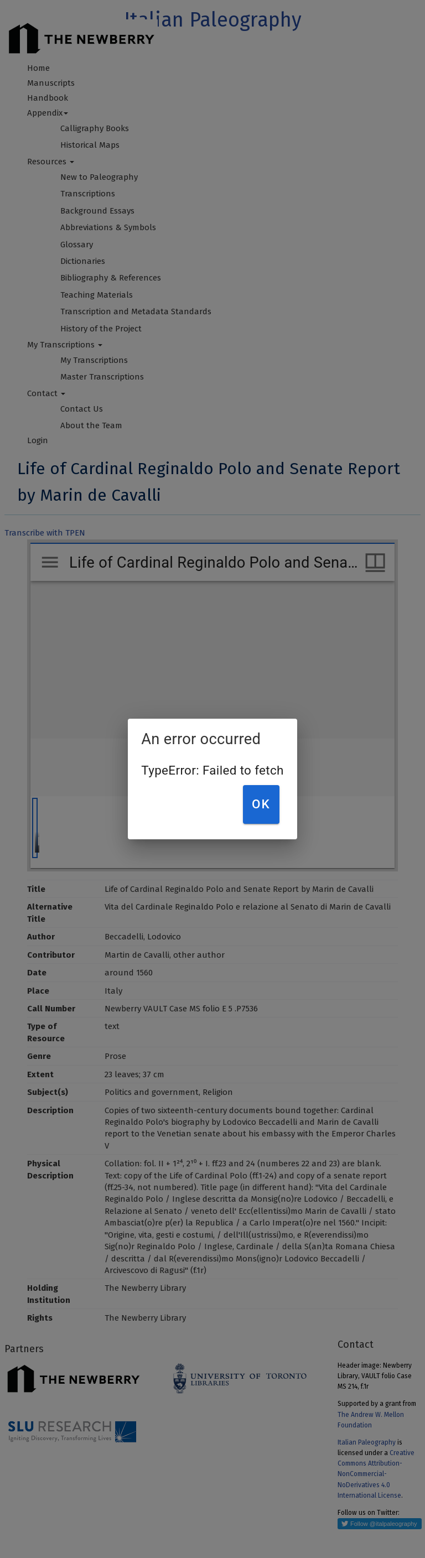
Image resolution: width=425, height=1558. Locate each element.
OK (261, 804)
